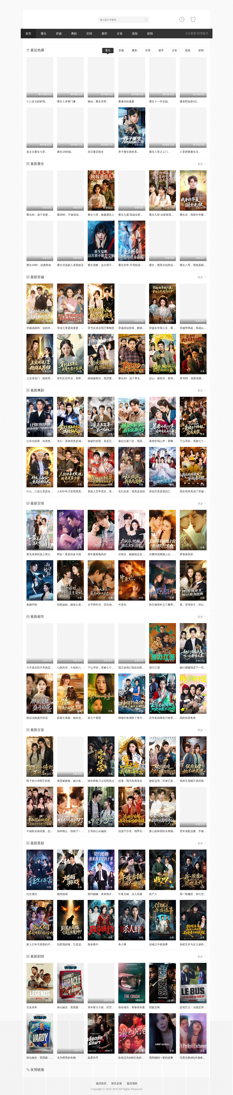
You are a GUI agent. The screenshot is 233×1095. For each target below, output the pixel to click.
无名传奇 (31, 1007)
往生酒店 (31, 894)
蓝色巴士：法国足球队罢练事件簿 (200, 1007)
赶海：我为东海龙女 (130, 780)
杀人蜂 (122, 944)
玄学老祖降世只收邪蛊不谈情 (166, 717)
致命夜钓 (93, 944)
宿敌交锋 (154, 1007)
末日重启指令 (96, 151)
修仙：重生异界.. (98, 101)
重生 (43, 33)
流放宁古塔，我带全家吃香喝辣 (137, 831)
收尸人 (153, 894)
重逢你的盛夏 (126, 101)
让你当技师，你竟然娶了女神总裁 (46, 441)
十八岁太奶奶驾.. (36, 101)
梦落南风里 (186, 554)
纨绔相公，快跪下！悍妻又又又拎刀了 (79, 831)
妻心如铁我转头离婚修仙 (163, 831)
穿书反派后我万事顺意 (101, 327)
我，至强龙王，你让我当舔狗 (197, 604)
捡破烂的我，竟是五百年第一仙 (106, 441)
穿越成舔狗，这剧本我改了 (42, 327)
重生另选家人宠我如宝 (70, 265)
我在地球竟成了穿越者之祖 (196, 491)
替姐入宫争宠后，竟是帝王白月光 (108, 491)
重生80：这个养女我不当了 (134, 378)
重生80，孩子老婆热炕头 (41, 214)
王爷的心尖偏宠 (97, 831)
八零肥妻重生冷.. (190, 151)
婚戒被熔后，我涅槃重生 (102, 378)
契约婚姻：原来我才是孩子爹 (105, 894)
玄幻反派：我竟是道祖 (131, 491)
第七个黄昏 (94, 717)
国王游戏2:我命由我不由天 (134, 667)
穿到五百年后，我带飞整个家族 (75, 378)
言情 (89, 33)
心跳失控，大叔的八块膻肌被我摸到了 (79, 667)
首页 (28, 33)
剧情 (150, 33)
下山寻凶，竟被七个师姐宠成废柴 (200, 441)
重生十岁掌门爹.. (67, 101)
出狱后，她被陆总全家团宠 (134, 554)
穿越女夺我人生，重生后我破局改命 (170, 327)
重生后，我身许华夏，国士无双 (198, 214)
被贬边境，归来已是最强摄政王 (167, 780)
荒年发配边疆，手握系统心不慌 (198, 831)
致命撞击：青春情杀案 (131, 1007)
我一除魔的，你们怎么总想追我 (198, 894)
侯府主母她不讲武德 (192, 780)
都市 (104, 33)
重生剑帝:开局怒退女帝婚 (133, 265)
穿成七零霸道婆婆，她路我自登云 (77, 327)
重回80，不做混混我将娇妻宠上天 (77, 214)
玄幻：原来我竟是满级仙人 (73, 441)
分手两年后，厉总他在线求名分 (106, 604)
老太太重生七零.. (36, 151)
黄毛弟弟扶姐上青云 (38, 554)
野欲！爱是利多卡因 (69, 554)
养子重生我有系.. (128, 151)
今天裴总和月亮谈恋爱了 (41, 667)
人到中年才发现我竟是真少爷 (74, 491)
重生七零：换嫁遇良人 (101, 214)
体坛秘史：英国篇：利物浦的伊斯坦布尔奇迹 (83, 1007)
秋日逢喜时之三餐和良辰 (163, 604)
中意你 (122, 604)
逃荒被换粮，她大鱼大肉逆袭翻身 (77, 780)
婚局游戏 (62, 894)
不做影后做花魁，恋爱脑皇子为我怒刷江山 (51, 831)
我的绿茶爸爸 (188, 717)
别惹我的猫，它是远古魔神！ (74, 944)
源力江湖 (154, 667)
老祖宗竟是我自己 (159, 491)
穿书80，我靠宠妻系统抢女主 (197, 378)
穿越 (59, 33)
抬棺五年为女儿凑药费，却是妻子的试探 (204, 944)
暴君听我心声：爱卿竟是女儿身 (167, 441)
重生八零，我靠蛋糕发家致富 (197, 265)
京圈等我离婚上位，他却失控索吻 (169, 554)
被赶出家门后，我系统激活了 (135, 441)
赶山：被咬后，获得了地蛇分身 (167, 378)
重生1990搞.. (64, 151)
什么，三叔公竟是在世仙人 (42, 491)
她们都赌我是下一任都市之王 (197, 667)
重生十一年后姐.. (159, 101)
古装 (119, 33)
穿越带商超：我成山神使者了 (197, 327)
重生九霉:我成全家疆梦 (132, 214)
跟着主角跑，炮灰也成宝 (71, 717)
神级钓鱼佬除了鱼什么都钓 (134, 717)
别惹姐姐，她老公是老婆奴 (73, 604)
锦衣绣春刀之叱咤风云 (101, 780)
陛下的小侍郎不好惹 (38, 780)
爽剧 (74, 33)
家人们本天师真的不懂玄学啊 (43, 944)
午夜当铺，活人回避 (130, 894)
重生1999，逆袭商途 (38, 265)
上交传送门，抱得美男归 (41, 378)
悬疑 (135, 33)
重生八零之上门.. (159, 151)
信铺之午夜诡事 (158, 944)
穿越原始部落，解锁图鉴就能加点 (138, 327)
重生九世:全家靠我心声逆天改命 (168, 214)
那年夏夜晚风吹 (97, 554)
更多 (202, 163)
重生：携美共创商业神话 (163, 265)
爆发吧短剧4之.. (189, 101)
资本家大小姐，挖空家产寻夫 (105, 1007)
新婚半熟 (31, 604)
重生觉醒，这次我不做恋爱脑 (105, 265)
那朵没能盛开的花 (37, 717)
